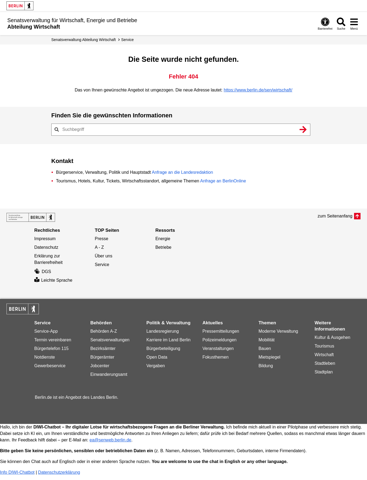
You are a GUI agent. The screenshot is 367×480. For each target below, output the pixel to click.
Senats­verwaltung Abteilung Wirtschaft (83, 40)
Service (127, 40)
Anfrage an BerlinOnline (223, 181)
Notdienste (44, 357)
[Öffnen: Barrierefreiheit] (325, 23)
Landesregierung (162, 331)
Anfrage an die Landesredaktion (182, 172)
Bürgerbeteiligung (163, 348)
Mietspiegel (269, 357)
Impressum (45, 238)
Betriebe (163, 247)
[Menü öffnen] (354, 23)
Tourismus (324, 346)
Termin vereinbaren (52, 340)
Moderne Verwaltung (278, 331)
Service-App (46, 331)
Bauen (265, 348)
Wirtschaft (324, 354)
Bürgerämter (102, 357)
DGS (42, 271)
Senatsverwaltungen (110, 340)
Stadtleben (325, 363)
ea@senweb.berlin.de (110, 440)
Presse (101, 238)
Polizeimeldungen (219, 340)
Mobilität (267, 340)
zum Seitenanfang (335, 216)
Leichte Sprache (53, 280)
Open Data (156, 357)
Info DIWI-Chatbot (17, 472)
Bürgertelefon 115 (51, 348)
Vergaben (155, 365)
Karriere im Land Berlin (168, 340)
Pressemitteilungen (220, 331)
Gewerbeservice (50, 365)
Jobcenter (99, 365)
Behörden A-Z (103, 331)
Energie (162, 238)
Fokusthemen (215, 357)
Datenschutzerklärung (59, 472)
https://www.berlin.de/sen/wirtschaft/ (258, 90)
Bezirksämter (102, 348)
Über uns (103, 256)
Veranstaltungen (218, 348)
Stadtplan (324, 372)
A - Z (99, 247)
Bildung (266, 365)
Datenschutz (46, 247)
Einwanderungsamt (108, 374)
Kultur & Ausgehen (333, 337)
